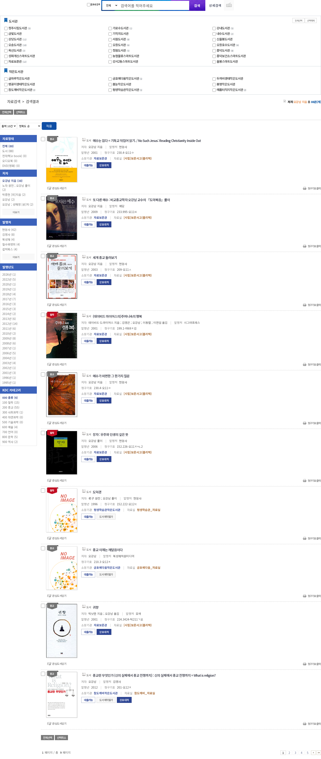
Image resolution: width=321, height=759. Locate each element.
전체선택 (298, 20)
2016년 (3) (9, 304)
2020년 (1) (9, 284)
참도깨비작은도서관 (22, 89)
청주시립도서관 (17, 28)
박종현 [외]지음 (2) (14, 195)
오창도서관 (119, 45)
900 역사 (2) (10, 442)
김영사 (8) (8, 234)
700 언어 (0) (10, 432)
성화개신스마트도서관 (21, 56)
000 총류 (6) (10, 397)
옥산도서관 (15, 50)
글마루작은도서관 (19, 78)
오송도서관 (15, 45)
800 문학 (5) (10, 437)
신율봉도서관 (225, 39)
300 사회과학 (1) (12, 412)
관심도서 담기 (247, 112)
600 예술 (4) (10, 427)
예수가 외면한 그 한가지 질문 (111, 375)
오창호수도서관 (226, 45)
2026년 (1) (9, 274)
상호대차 (104, 165)
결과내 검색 (93, 4)
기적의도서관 (121, 33)
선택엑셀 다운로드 (306, 112)
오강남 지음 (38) (12, 181)
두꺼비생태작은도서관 (230, 78)
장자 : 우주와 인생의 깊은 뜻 (110, 434)
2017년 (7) (9, 299)
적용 (49, 125)
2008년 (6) (9, 343)
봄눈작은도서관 (122, 84)
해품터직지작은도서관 (232, 89)
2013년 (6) (9, 319)
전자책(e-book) (14, 156)
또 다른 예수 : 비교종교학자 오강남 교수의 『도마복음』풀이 (131, 199)
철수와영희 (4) (11, 244)
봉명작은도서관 (226, 84)
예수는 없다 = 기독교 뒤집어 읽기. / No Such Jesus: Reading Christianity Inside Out (147, 140)
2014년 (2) (9, 314)
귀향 (95, 607)
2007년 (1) (9, 348)
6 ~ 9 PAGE (313, 752)
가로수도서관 (121, 28)
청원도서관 (119, 50)
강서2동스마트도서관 (125, 61)
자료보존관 (15, 61)
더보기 (18, 212)
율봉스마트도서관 (227, 61)
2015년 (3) (9, 309)
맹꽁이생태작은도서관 (21, 84)
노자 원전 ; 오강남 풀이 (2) (16, 188)
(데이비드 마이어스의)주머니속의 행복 (117, 316)
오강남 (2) (8, 199)
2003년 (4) (9, 363)
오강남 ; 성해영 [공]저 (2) (17, 204)
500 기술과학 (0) (12, 422)
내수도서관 (223, 33)
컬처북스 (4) (9, 249)
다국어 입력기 (229, 5)
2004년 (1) (9, 358)
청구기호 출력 (314, 188)
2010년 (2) (9, 333)
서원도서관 (119, 39)
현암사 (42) (9, 230)
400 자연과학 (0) (12, 417)
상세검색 (215, 5)
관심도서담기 (59, 188)
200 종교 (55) (10, 407)
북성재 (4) (8, 239)
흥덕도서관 (223, 50)
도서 (8, 151)
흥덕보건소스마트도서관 (231, 56)
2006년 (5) (9, 353)
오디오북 (9, 161)
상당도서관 (15, 39)
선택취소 (20, 112)
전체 (8, 146)
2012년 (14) (10, 324)
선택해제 (310, 20)
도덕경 (97, 491)
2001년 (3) (9, 373)
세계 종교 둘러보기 (105, 257)
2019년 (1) (9, 289)
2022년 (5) (9, 279)
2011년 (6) (9, 328)
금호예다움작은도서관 (128, 78)
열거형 (309, 125)
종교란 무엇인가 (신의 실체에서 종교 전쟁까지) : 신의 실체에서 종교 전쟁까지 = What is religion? (154, 675)
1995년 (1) (9, 383)
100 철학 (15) (10, 402)
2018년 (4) (9, 294)
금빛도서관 (15, 33)
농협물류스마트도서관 (126, 56)
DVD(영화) (11, 166)
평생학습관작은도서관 (128, 89)
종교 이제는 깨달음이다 (108, 549)
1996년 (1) (9, 378)
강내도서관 (223, 28)
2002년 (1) (9, 368)
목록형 (315, 125)
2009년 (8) (9, 338)
